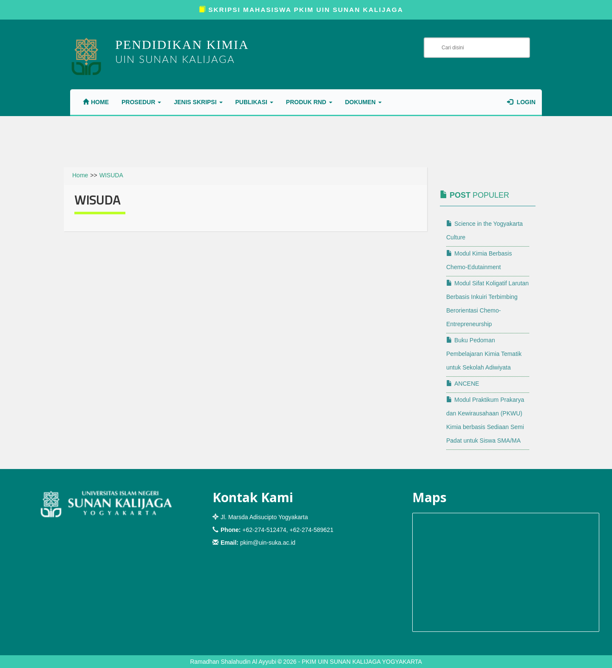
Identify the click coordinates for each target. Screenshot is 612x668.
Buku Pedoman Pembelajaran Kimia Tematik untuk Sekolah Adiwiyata (483, 354)
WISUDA (111, 175)
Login (521, 102)
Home (96, 102)
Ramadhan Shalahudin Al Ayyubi (233, 661)
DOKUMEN (363, 102)
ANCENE (462, 383)
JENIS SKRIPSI (198, 102)
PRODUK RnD (309, 102)
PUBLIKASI (254, 102)
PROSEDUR (141, 102)
